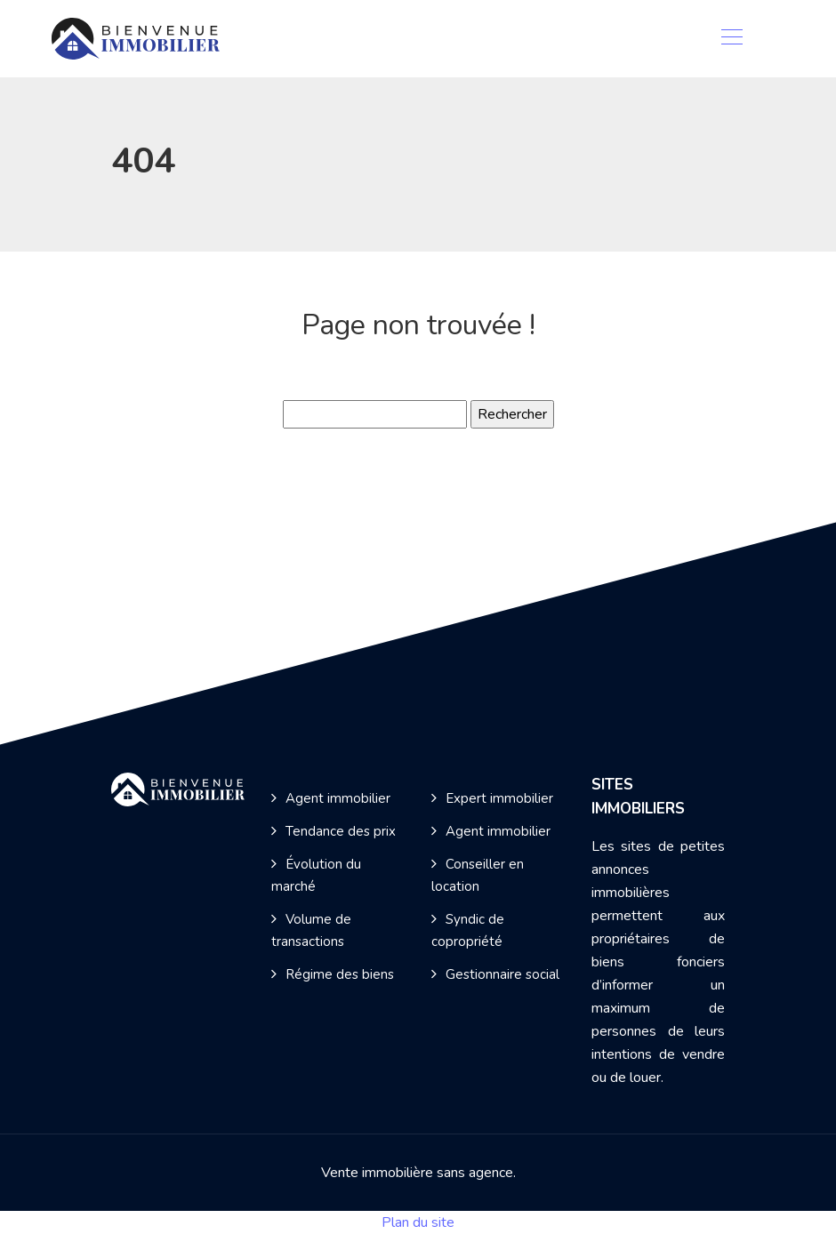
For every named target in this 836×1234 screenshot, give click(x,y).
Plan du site (418, 1222)
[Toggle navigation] (731, 39)
